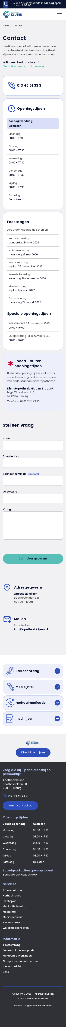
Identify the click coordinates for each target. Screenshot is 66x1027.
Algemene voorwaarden (38, 1005)
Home (6, 25)
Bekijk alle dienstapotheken (20, 874)
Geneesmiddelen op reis (18, 950)
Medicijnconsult (13, 917)
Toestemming (12, 945)
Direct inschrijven (33, 752)
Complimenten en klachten (20, 961)
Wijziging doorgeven (16, 928)
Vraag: (7, 509)
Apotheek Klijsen (44, 993)
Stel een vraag (12, 922)
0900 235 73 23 (30, 401)
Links (6, 972)
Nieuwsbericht (12, 966)
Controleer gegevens (33, 558)
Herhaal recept (12, 895)
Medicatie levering (14, 906)
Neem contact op (20, 805)
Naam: (7, 438)
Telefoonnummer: (14, 474)
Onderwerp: (10, 491)
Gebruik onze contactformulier (24, 66)
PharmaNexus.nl (39, 998)
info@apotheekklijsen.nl (31, 629)
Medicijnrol (10, 912)
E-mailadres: (11, 456)
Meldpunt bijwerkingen (17, 955)
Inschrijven (9, 901)
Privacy (18, 1005)
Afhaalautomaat (14, 890)
